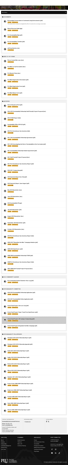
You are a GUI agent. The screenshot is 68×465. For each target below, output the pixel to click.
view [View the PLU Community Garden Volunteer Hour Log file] (9, 282)
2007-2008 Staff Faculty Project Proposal (18, 268)
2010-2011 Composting (14, 170)
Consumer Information (38, 449)
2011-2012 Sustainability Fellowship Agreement (20, 137)
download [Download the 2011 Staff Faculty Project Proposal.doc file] (10, 159)
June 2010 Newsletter (13, 196)
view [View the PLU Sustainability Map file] (9, 36)
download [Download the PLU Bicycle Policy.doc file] (10, 75)
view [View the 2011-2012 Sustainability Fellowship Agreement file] (9, 139)
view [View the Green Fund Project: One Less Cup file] (9, 307)
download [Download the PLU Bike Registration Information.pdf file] (15, 81)
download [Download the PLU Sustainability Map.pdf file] (15, 36)
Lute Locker (3, 449)
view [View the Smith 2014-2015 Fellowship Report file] (9, 352)
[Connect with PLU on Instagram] (55, 449)
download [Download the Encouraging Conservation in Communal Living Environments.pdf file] (15, 22)
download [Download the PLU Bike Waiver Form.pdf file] (15, 94)
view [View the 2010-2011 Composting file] (9, 172)
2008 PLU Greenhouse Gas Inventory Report (19, 262)
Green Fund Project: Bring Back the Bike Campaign (21, 325)
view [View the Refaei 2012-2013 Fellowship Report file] (9, 365)
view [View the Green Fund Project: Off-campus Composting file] (9, 320)
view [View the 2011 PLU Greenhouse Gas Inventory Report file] (9, 165)
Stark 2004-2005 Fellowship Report (17, 403)
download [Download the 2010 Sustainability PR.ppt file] (10, 204)
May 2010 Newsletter (13, 190)
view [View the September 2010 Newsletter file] (9, 224)
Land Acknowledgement (6, 445)
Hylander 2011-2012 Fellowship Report (18, 377)
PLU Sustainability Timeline (15, 41)
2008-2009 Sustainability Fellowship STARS (19, 255)
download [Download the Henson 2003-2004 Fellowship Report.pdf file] (15, 411)
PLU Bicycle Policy (12, 73)
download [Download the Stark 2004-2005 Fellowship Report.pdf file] (15, 405)
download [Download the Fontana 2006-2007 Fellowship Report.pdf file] (15, 398)
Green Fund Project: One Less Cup (17, 305)
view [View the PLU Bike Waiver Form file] (9, 94)
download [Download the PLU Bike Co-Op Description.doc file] (10, 68)
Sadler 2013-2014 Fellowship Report (17, 357)
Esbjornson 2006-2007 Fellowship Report (18, 390)
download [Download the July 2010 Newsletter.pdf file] (15, 211)
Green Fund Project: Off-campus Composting (20, 319)
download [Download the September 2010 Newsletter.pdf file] (15, 224)
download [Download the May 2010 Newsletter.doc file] (10, 191)
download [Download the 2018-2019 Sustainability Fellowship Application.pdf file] (15, 294)
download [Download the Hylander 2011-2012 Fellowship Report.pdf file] (15, 378)
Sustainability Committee (11, 289)
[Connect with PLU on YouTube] (51, 452)
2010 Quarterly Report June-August (17, 183)
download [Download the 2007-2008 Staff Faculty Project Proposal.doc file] (10, 270)
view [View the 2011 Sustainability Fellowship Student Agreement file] (9, 152)
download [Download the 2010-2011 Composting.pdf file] (15, 172)
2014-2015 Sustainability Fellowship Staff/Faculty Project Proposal (25, 111)
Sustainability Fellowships (12, 334)
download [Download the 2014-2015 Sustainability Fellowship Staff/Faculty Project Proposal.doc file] (10, 113)
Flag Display (36, 451)
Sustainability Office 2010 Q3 (15, 124)
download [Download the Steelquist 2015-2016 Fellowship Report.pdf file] (15, 339)
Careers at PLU (4, 447)
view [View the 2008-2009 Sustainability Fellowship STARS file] (9, 257)
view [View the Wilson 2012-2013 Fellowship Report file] (9, 372)
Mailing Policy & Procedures (39, 447)
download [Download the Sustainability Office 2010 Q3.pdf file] (15, 126)
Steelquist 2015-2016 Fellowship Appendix (19, 344)
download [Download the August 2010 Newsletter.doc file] (10, 218)
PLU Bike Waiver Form (13, 93)
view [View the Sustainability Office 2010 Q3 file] (9, 126)
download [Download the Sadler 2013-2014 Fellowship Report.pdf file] (15, 359)
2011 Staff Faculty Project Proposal (17, 157)
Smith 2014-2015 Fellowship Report (17, 351)
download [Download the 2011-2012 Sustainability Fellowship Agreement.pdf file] (15, 139)
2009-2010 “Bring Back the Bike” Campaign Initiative (21, 242)
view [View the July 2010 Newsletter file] (9, 211)
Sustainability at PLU (5, 8)
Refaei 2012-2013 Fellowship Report (17, 364)
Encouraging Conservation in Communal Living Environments (24, 20)
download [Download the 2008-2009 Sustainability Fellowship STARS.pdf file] (15, 257)
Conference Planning (22, 445)
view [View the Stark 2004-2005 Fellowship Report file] (9, 405)
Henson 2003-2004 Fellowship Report (17, 409)
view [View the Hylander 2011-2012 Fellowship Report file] (9, 378)
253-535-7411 (53, 444)
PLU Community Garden (10, 277)
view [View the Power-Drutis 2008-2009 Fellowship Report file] (9, 385)
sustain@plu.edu (9, 425)
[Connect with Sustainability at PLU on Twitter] (48, 421)
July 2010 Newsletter (13, 209)
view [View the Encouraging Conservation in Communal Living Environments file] (9, 22)
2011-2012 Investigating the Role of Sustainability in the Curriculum (25, 144)
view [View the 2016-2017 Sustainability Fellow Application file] (9, 300)
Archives (6, 101)
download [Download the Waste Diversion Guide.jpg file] (15, 30)
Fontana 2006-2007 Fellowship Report (17, 396)
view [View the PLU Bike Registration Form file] (9, 88)
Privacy (35, 440)
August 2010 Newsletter (14, 216)
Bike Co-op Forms (8, 56)
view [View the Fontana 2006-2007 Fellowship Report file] (9, 398)
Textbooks (20, 441)
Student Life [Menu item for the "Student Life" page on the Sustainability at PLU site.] (28, 421)
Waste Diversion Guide (14, 28)
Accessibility (36, 443)
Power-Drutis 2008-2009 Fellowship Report (19, 383)
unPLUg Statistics (12, 48)
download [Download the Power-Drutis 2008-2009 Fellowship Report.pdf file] (15, 385)
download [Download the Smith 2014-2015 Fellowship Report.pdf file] (15, 352)
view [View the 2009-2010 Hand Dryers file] (9, 250)
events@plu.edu (60, 444)
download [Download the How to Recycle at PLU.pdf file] (15, 106)
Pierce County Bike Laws (14, 60)
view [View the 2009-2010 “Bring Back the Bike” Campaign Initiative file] (9, 244)
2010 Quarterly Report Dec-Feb (16, 177)
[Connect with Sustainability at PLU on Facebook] (46, 421)
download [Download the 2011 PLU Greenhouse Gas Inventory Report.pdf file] (15, 165)
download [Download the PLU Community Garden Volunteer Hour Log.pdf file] (15, 282)
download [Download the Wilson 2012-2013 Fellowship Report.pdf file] (15, 372)
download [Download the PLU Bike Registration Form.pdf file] (15, 88)
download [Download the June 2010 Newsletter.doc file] (10, 198)
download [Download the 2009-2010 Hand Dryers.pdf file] (15, 250)
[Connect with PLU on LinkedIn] (55, 452)
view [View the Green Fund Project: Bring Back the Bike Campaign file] (9, 327)
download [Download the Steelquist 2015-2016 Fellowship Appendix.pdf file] (15, 346)
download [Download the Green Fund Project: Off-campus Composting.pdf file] (15, 320)
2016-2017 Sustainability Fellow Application (19, 299)
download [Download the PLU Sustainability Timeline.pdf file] (15, 43)
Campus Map (3, 443)
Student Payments (21, 440)
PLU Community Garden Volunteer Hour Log (19, 280)
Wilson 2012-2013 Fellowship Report (17, 370)
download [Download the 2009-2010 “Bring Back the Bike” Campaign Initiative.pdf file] (15, 244)
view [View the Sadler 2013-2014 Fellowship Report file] (9, 359)
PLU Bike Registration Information (17, 79)
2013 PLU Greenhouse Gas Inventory (17, 131)
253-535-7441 (60, 445)
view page (10, 119)
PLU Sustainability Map (13, 35)
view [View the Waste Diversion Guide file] (9, 30)
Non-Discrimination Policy (39, 441)
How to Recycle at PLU (13, 105)
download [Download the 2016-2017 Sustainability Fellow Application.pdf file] (15, 300)
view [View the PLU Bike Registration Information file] (9, 81)
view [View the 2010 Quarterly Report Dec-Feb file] (9, 178)
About (2, 440)
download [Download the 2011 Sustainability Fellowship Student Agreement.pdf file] (15, 152)
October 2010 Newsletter (14, 229)
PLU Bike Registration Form (15, 86)
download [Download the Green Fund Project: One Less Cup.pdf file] (15, 307)
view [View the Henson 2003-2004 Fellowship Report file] (9, 411)
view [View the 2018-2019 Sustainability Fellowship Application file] (9, 294)
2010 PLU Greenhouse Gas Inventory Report (19, 236)
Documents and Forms (15, 8)
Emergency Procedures (38, 445)
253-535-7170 (9, 423)
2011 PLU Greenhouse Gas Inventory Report (19, 164)
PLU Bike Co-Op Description (15, 66)
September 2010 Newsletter (15, 222)
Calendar (3, 441)
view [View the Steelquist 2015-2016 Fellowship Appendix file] (9, 346)
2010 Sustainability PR (13, 203)
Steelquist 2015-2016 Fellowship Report (18, 337)
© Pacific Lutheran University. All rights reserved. (55, 462)
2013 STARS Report (13, 118)
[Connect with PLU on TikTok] (59, 452)
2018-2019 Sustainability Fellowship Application (20, 292)
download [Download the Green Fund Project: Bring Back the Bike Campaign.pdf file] (15, 327)
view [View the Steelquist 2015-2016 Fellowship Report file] (9, 339)
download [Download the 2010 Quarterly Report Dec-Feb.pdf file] (15, 178)
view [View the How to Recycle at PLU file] (9, 106)
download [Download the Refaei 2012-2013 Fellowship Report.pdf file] (15, 365)
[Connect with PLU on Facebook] (51, 449)
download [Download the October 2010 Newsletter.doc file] (10, 231)
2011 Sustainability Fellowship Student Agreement (21, 150)
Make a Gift (20, 443)
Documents (6, 17)
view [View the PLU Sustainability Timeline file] (9, 43)
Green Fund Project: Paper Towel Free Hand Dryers (21, 312)
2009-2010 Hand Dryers (14, 249)
